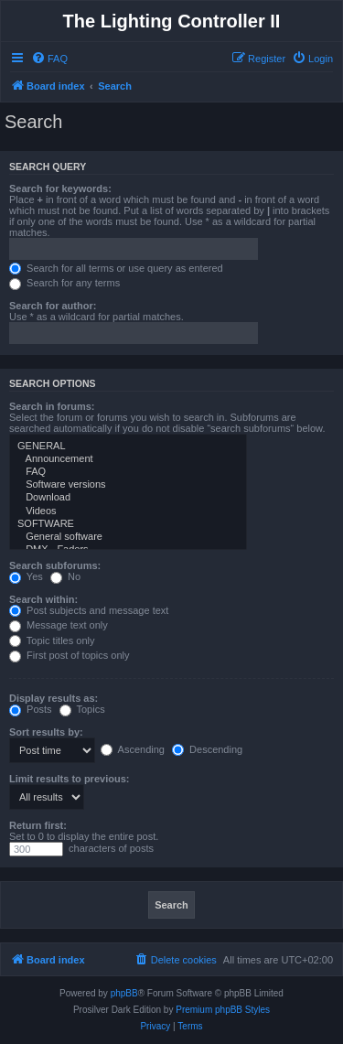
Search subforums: (55, 565)
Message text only (58, 624)
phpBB (124, 993)
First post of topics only (69, 655)
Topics (82, 709)
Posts (30, 709)
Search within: (43, 599)
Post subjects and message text (88, 610)
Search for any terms (64, 282)
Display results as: (53, 698)
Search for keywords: (60, 188)
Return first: (38, 825)
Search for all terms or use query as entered (116, 268)
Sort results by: (46, 731)
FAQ (128, 472)
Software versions (128, 485)
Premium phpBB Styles (223, 1010)
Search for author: (52, 305)
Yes (26, 576)
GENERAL (128, 446)
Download (128, 497)
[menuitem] (49, 59)
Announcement (128, 459)
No (65, 576)
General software (128, 537)
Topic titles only (51, 640)
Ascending (133, 749)
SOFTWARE (128, 524)
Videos (128, 511)
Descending (207, 749)
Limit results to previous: (69, 778)
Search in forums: (52, 406)
